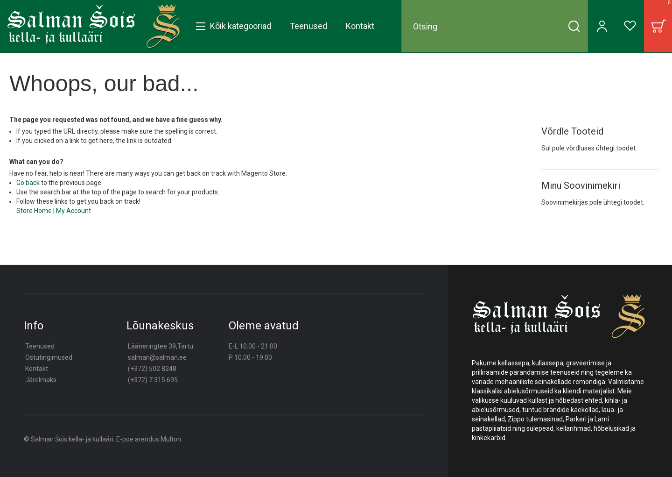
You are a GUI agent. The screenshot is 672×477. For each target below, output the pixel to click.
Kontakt (36, 368)
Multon (171, 439)
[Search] (574, 26)
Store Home (34, 210)
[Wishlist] (630, 26)
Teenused (40, 346)
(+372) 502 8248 (152, 368)
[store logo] (94, 26)
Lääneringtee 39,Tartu (160, 346)
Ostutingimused (48, 357)
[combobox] (494, 26)
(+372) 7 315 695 (153, 380)
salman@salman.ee (157, 357)
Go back (28, 182)
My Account (73, 210)
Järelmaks (40, 380)
